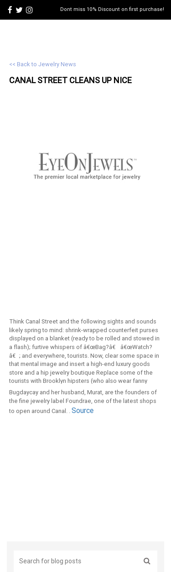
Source (82, 410)
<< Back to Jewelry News (42, 64)
